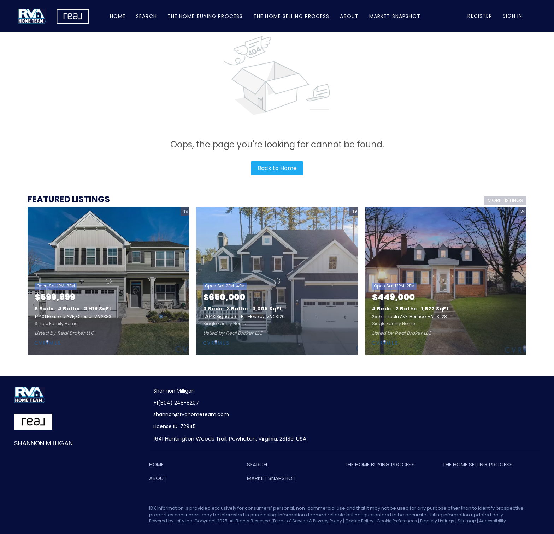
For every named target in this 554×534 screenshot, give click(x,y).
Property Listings (437, 521)
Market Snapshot (395, 16)
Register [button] (479, 15)
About (349, 16)
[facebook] (19, 510)
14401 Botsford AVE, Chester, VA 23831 (74, 317)
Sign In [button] (512, 15)
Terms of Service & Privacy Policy (307, 521)
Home (117, 16)
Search (146, 16)
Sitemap (467, 521)
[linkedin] (33, 510)
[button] (158, 465)
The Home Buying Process (205, 16)
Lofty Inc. (184, 521)
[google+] (90, 510)
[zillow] (47, 510)
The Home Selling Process (291, 16)
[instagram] (62, 510)
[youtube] (76, 510)
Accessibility (492, 521)
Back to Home (277, 168)
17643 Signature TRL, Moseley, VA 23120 (244, 317)
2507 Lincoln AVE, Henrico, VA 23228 (409, 317)
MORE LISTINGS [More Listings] (505, 200)
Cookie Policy (359, 521)
